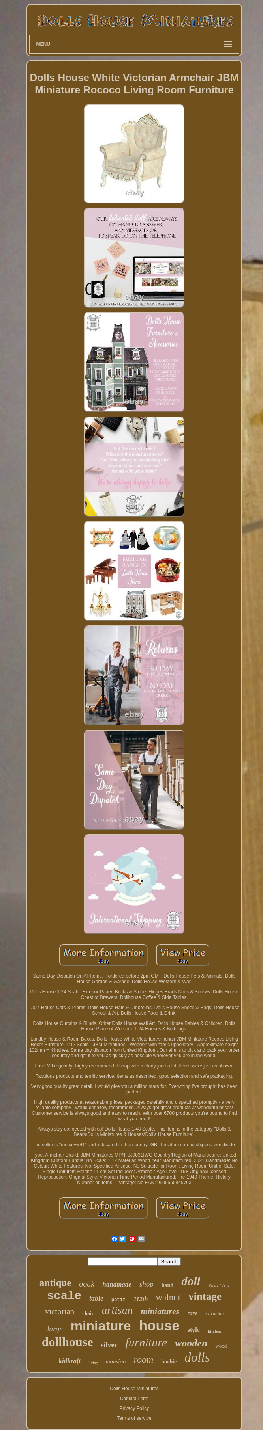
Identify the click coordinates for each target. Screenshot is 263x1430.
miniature (101, 1325)
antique (55, 1283)
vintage (205, 1296)
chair (88, 1313)
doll (190, 1281)
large (54, 1329)
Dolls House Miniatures (134, 1388)
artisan (117, 1310)
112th (140, 1299)
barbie (169, 1362)
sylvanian (214, 1313)
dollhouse (67, 1342)
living (93, 1363)
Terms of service (134, 1418)
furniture (146, 1342)
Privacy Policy (134, 1408)
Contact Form (134, 1398)
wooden (191, 1343)
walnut (168, 1297)
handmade (117, 1284)
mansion (116, 1361)
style (194, 1329)
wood (221, 1346)
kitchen (215, 1331)
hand (167, 1285)
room (144, 1359)
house (159, 1325)
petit (118, 1300)
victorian (60, 1311)
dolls (197, 1357)
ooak (86, 1283)
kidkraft (70, 1361)
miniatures (160, 1311)
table (96, 1298)
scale (64, 1296)
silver (109, 1345)
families (218, 1286)
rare (192, 1313)
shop (146, 1284)
